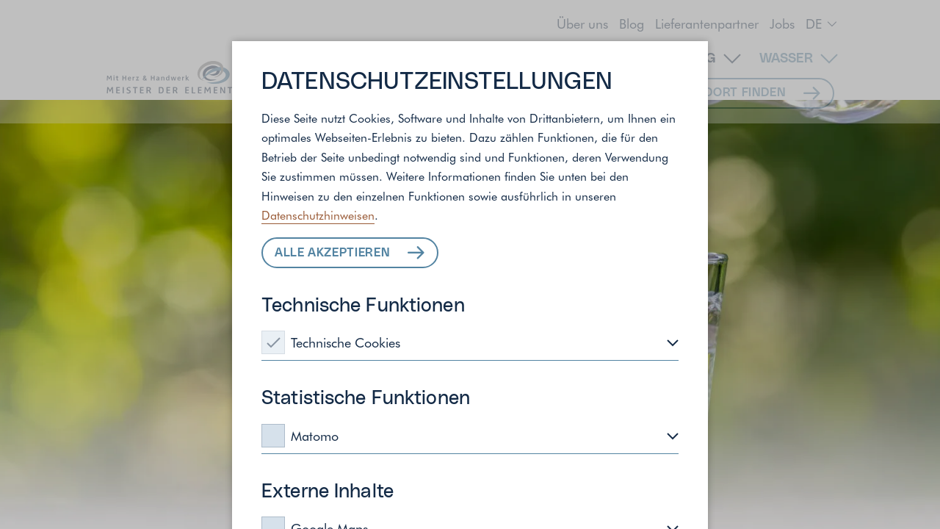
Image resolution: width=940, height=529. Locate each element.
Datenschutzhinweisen (318, 214)
